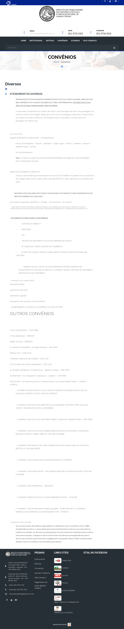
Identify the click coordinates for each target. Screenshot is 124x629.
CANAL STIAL (66, 560)
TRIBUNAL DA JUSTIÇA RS (63, 612)
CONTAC (65, 568)
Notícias (50, 41)
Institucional (40, 559)
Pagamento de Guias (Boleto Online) (41, 585)
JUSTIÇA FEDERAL (68, 590)
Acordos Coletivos (42, 573)
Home (23, 41)
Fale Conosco (90, 41)
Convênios (63, 41)
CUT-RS (65, 575)
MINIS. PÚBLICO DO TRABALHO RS (66, 602)
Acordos (75, 41)
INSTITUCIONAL (36, 41)
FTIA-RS (65, 583)
